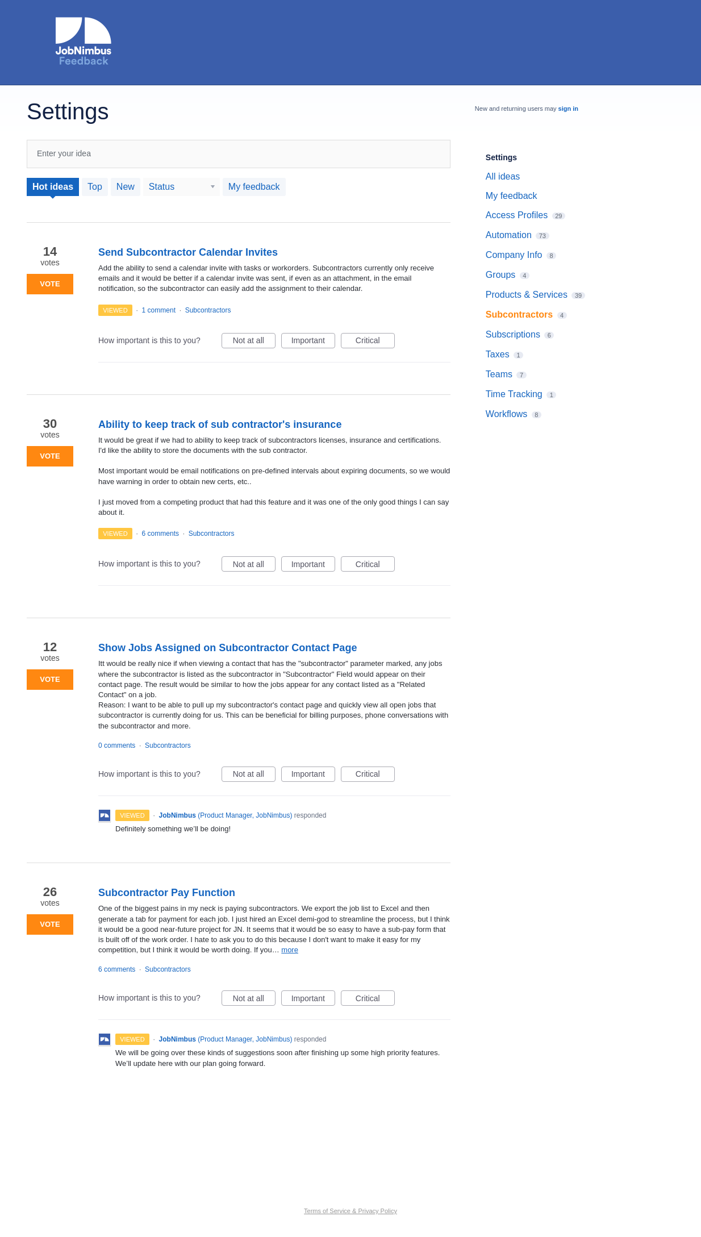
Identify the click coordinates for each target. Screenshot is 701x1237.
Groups (500, 275)
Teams (499, 374)
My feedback (254, 186)
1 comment (159, 310)
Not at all (254, 342)
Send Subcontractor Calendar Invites (188, 252)
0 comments (116, 745)
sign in (568, 108)
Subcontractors (208, 310)
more (289, 949)
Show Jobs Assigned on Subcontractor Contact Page (227, 647)
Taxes (498, 354)
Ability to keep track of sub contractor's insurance (219, 424)
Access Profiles (517, 215)
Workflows (507, 414)
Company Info (514, 255)
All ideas (503, 176)
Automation (509, 235)
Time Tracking (514, 394)
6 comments (160, 534)
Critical (375, 342)
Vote (50, 284)
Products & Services (527, 294)
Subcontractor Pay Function (166, 892)
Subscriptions (513, 334)
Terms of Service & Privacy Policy (350, 1210)
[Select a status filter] (182, 187)
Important (313, 342)
